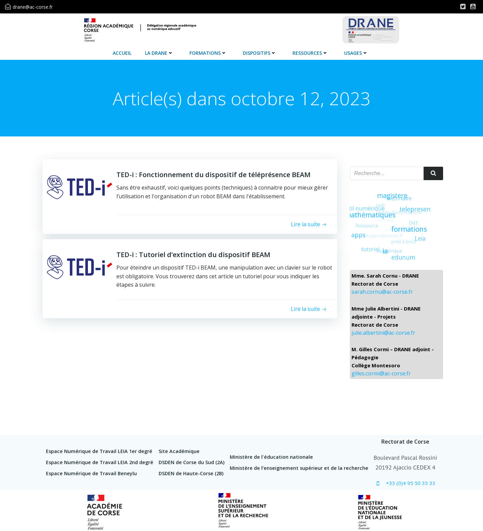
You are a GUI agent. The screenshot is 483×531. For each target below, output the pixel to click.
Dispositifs (259, 53)
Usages (356, 53)
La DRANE (159, 53)
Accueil (122, 53)
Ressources (310, 53)
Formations (208, 53)
